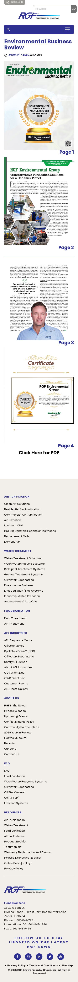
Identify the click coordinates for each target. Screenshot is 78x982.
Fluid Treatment (15, 618)
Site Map (67, 965)
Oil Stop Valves (14, 646)
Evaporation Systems (18, 585)
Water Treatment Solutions (22, 558)
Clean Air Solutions (17, 504)
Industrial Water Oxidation (22, 596)
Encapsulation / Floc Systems (23, 591)
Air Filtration (12, 520)
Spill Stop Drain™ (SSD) (19, 651)
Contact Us (11, 754)
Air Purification (14, 820)
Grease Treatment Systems (23, 574)
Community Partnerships (21, 727)
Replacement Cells (17, 536)
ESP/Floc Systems (16, 803)
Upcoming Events (16, 716)
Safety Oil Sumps (15, 662)
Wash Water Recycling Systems (25, 781)
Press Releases (15, 711)
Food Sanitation (14, 776)
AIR (32, 55)
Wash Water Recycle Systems (24, 564)
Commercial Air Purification (23, 515)
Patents (9, 743)
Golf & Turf (11, 798)
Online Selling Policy (17, 863)
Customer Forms (16, 683)
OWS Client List (14, 678)
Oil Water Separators (19, 580)
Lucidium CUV (13, 525)
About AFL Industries (18, 667)
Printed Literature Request (22, 858)
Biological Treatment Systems (24, 569)
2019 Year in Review (17, 732)
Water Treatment (16, 825)
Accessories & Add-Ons (20, 601)
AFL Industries (14, 836)
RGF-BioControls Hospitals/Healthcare (30, 531)
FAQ (6, 771)
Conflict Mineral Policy (19, 722)
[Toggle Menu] (68, 29)
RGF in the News (14, 705)
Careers (10, 749)
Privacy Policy (13, 868)
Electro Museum (15, 738)
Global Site (14, 2)
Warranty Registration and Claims (27, 852)
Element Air (12, 542)
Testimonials (12, 847)
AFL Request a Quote (18, 640)
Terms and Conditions (43, 965)
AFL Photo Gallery (16, 689)
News (38, 55)
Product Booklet (15, 841)
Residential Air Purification (22, 509)
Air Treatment (14, 624)
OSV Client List (14, 673)
